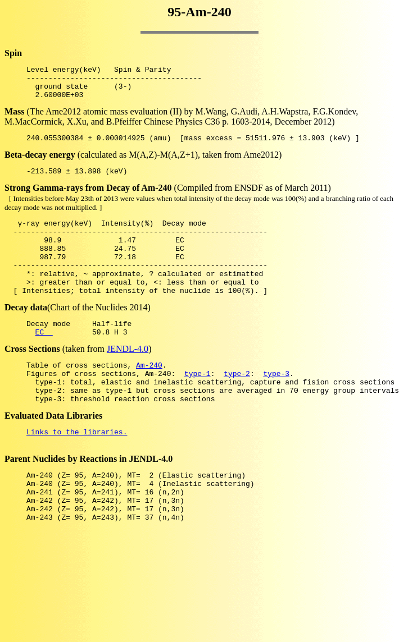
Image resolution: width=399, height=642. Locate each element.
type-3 (276, 405)
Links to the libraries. (76, 470)
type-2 (237, 405)
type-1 (197, 405)
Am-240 (149, 395)
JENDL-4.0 (127, 377)
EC (44, 360)
